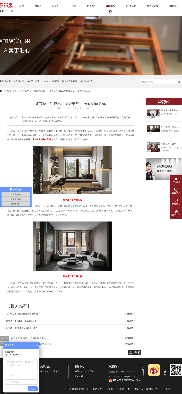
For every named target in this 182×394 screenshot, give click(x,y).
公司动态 (79, 371)
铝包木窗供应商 (69, 81)
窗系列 (38, 6)
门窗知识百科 (39, 91)
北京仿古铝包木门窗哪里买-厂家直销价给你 (69, 91)
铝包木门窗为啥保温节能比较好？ (22, 328)
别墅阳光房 (18, 81)
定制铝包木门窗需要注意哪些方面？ (23, 314)
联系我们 (114, 366)
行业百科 (89, 371)
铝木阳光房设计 (34, 81)
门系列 (72, 6)
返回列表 (134, 352)
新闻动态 (110, 6)
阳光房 (55, 6)
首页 (14, 91)
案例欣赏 (91, 6)
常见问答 (79, 376)
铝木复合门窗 (86, 81)
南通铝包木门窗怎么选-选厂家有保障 (28, 338)
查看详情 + (130, 338)
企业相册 (55, 371)
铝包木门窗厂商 (51, 81)
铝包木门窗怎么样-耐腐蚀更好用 (21, 321)
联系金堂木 (152, 6)
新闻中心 (79, 366)
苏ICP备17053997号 (150, 389)
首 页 (21, 6)
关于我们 (45, 366)
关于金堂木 (131, 6)
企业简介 (44, 371)
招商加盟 (173, 6)
